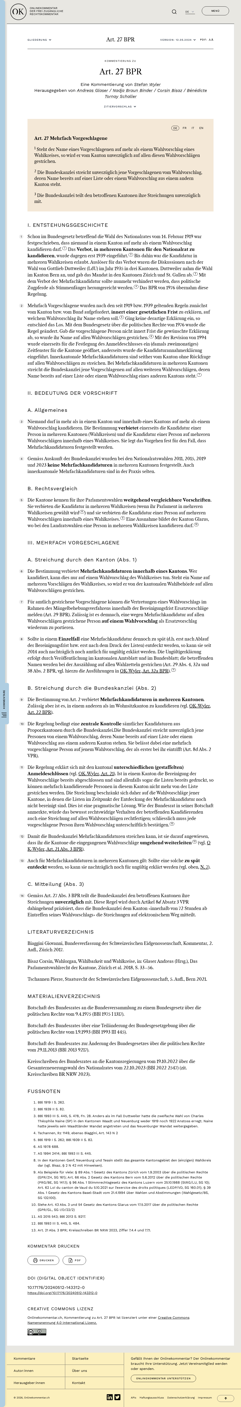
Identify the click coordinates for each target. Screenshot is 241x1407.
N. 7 (204, 867)
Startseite (80, 1358)
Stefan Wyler (147, 84)
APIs (133, 1397)
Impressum (205, 1397)
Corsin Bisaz (169, 90)
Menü (215, 10)
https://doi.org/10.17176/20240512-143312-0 (62, 1293)
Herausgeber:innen (29, 1383)
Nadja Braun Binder (133, 90)
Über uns (79, 1371)
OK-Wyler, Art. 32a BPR (144, 671)
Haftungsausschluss (152, 1397)
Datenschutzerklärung (181, 1397)
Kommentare (24, 1358)
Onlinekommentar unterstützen (163, 1378)
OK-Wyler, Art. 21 (96, 774)
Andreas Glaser (92, 90)
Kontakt (78, 1383)
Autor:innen (23, 1371)
